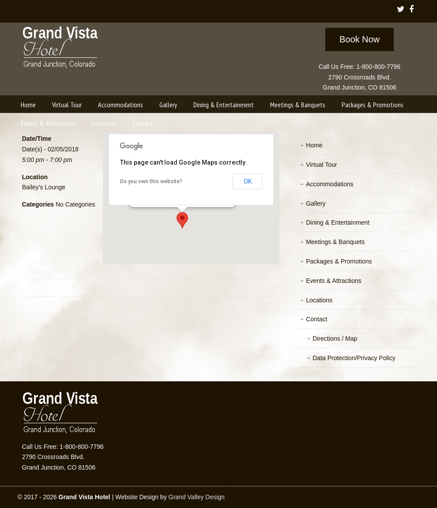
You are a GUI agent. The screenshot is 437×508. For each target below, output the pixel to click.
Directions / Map (335, 338)
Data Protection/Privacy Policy (354, 357)
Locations (319, 300)
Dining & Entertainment (337, 222)
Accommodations (329, 184)
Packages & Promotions (339, 261)
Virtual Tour (321, 164)
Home (314, 145)
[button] (182, 220)
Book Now (359, 39)
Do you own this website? (151, 181)
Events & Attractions (333, 280)
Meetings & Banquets (335, 241)
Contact (316, 319)
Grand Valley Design (197, 496)
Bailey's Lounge (43, 187)
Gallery (315, 203)
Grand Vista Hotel (60, 49)
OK (248, 181)
